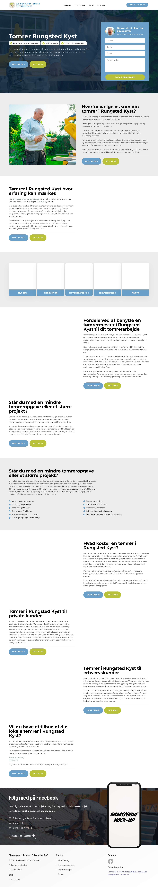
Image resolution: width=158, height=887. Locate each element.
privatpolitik (112, 874)
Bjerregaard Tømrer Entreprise (26, 199)
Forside (67, 5)
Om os (91, 5)
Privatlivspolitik (115, 867)
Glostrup (40, 202)
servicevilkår (124, 874)
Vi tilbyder (80, 5)
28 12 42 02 (13, 760)
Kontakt (101, 5)
